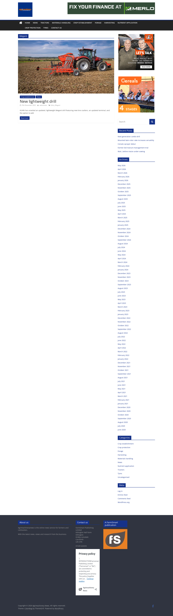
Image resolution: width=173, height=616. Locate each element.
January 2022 (123, 359)
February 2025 (123, 221)
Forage (98, 23)
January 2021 (123, 403)
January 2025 (123, 225)
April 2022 (122, 348)
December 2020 (124, 407)
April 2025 (122, 214)
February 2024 (123, 266)
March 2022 (122, 351)
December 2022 (124, 318)
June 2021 (122, 385)
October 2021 (123, 370)
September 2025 (124, 195)
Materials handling (61, 23)
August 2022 (123, 333)
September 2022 (124, 329)
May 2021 (121, 389)
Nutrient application (127, 23)
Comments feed (124, 498)
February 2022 (123, 355)
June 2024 (122, 251)
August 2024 (123, 243)
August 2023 (123, 288)
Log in (120, 491)
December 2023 (124, 273)
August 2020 (123, 422)
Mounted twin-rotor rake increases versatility (136, 140)
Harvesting (109, 23)
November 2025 (124, 188)
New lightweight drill (38, 101)
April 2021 (122, 392)
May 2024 (121, 255)
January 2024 (123, 270)
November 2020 (124, 411)
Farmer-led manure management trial (133, 148)
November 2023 (124, 277)
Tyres (40, 28)
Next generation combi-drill (129, 136)
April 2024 (122, 258)
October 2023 (123, 281)
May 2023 (121, 299)
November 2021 (124, 366)
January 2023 (123, 314)
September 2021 (124, 374)
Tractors (45, 23)
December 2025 (124, 184)
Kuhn (52, 105)
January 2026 (123, 180)
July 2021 (121, 381)
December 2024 (124, 229)
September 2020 (124, 418)
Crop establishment (82, 23)
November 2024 (124, 232)
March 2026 (122, 173)
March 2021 (122, 396)
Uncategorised (123, 477)
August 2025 (123, 199)
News (35, 23)
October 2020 (123, 415)
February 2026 (123, 176)
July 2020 (121, 426)
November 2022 (124, 322)
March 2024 (122, 262)
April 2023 (122, 303)
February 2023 (123, 310)
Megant (57, 105)
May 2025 (121, 210)
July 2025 (121, 203)
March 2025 (122, 217)
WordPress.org (124, 502)
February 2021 (123, 400)
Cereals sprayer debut (127, 144)
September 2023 (124, 284)
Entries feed (122, 495)
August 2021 (123, 377)
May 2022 (121, 344)
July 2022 (121, 336)
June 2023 (122, 296)
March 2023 (122, 307)
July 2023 (121, 292)
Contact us (51, 28)
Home (27, 23)
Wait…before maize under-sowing (131, 151)
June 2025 (122, 206)
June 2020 (122, 430)
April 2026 (122, 169)
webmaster (43, 105)
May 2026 (121, 165)
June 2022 (122, 340)
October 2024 (123, 236)
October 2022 (123, 325)
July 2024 (121, 247)
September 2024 (124, 240)
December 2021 (124, 363)
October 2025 (123, 191)
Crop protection (27, 28)
